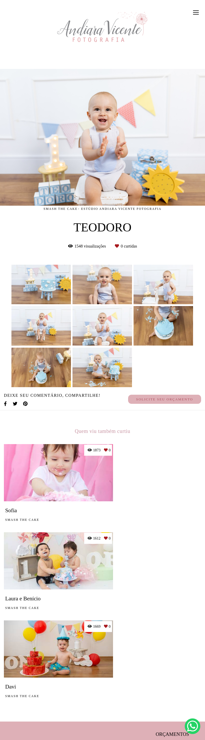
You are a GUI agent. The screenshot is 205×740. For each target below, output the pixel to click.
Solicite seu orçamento (164, 399)
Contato (173, 717)
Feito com (102, 736)
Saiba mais (81, 697)
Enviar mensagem (176, 665)
